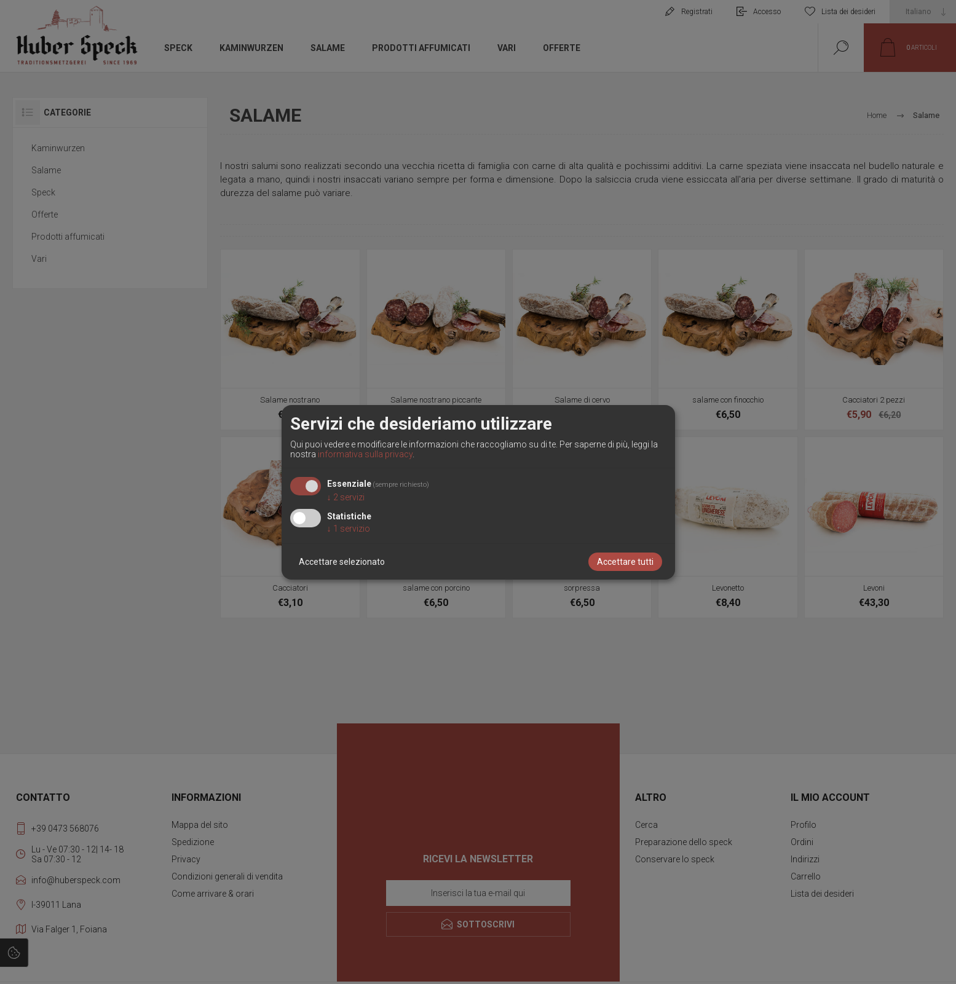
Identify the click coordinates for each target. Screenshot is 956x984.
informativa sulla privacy (365, 454)
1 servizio (348, 528)
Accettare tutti (625, 562)
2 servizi (346, 497)
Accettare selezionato (342, 562)
